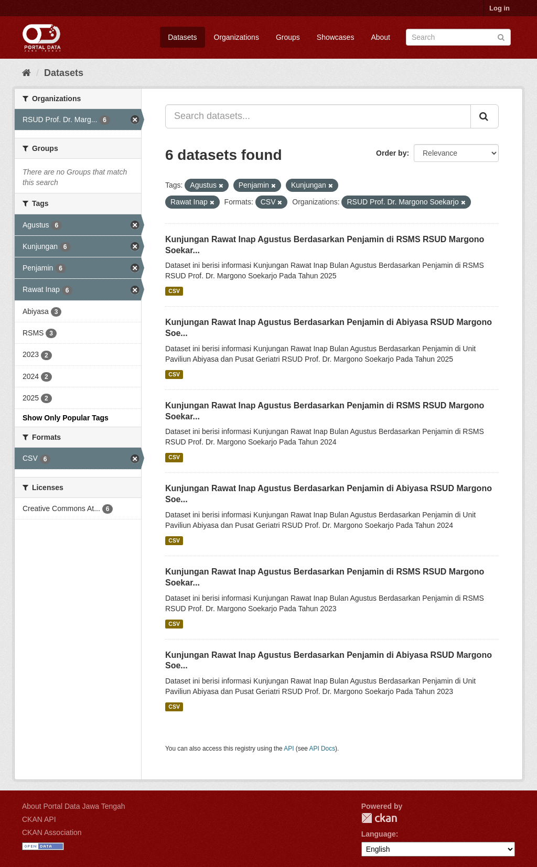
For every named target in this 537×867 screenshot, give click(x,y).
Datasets (182, 37)
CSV (174, 291)
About (380, 37)
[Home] (26, 73)
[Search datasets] (458, 37)
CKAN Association (52, 832)
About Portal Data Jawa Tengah (73, 806)
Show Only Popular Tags (66, 418)
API (289, 748)
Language (378, 834)
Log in (499, 8)
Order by (391, 153)
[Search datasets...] (318, 116)
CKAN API (39, 819)
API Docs (322, 748)
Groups (288, 37)
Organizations (236, 37)
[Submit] (501, 36)
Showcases (336, 37)
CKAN (379, 817)
